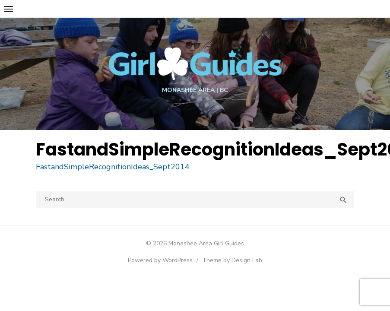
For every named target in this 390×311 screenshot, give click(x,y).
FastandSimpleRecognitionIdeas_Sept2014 (116, 167)
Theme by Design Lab (232, 260)
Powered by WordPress (160, 260)
